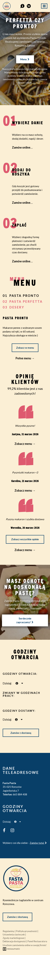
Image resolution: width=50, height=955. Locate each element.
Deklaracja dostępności (14, 941)
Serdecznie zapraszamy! (25, 620)
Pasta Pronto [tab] (24, 295)
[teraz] (17, 683)
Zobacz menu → (25, 550)
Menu (25, 59)
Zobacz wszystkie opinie (25, 539)
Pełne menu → (25, 358)
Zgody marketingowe (14, 938)
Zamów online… (22, 147)
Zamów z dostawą (20, 732)
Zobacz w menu (25, 347)
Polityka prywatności (26, 931)
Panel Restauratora (37, 941)
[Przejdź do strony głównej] (25, 878)
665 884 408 (20, 794)
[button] (22, 5)
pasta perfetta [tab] (26, 301)
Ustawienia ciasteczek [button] (14, 934)
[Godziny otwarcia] (22, 683)
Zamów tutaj (38, 842)
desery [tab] (16, 307)
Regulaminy (9, 931)
